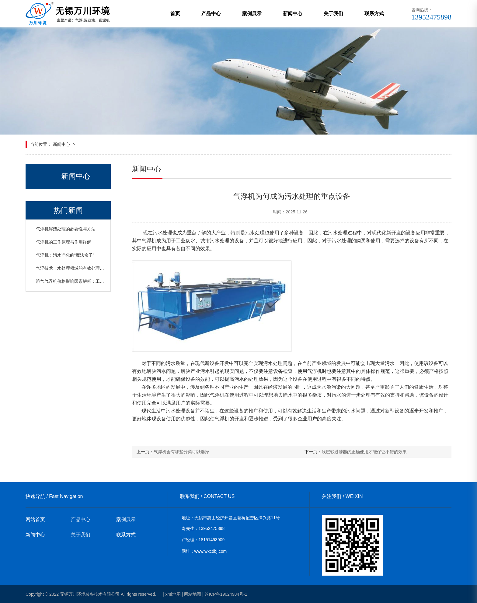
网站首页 (35, 519)
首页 (175, 13)
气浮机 (149, 240)
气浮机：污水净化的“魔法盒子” (65, 255)
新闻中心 (292, 13)
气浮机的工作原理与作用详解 (63, 242)
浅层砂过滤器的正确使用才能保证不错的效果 (364, 451)
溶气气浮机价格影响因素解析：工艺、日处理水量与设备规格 (93, 281)
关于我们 (333, 13)
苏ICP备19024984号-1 (225, 594)
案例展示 (252, 13)
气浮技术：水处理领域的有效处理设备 (72, 268)
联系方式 (374, 13)
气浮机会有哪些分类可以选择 (181, 451)
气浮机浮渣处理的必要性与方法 (66, 228)
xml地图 (173, 594)
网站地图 (192, 594)
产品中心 (211, 13)
